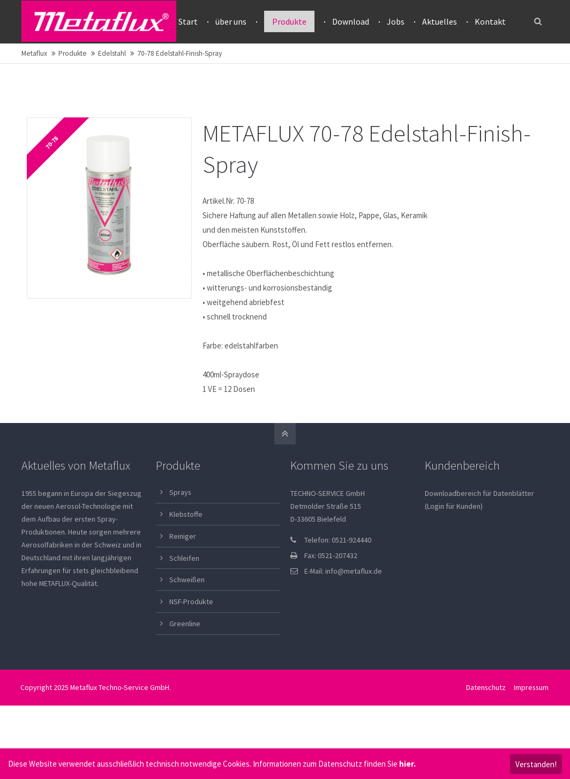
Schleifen (184, 601)
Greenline (184, 666)
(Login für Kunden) (454, 549)
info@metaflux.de (353, 614)
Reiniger (182, 579)
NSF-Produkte (191, 644)
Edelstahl (112, 96)
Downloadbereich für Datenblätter (479, 536)
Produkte (72, 96)
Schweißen (187, 622)
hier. (407, 764)
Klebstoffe (185, 557)
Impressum (531, 730)
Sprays (180, 535)
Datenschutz (486, 730)
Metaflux (34, 96)
